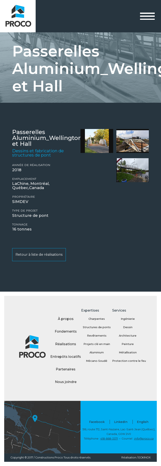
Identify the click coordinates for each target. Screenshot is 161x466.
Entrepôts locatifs (65, 357)
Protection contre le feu (127, 360)
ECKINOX (144, 457)
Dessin (127, 327)
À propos (66, 319)
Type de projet (25, 210)
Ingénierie (128, 318)
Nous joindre (66, 382)
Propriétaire (23, 196)
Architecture (127, 335)
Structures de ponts (97, 327)
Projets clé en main (96, 344)
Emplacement (24, 178)
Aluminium (97, 352)
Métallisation (128, 352)
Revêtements (96, 335)
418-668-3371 (109, 438)
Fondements (66, 331)
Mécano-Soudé (96, 360)
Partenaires (65, 369)
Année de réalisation (31, 165)
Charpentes (96, 318)
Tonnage (20, 224)
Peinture (128, 344)
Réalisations (65, 344)
